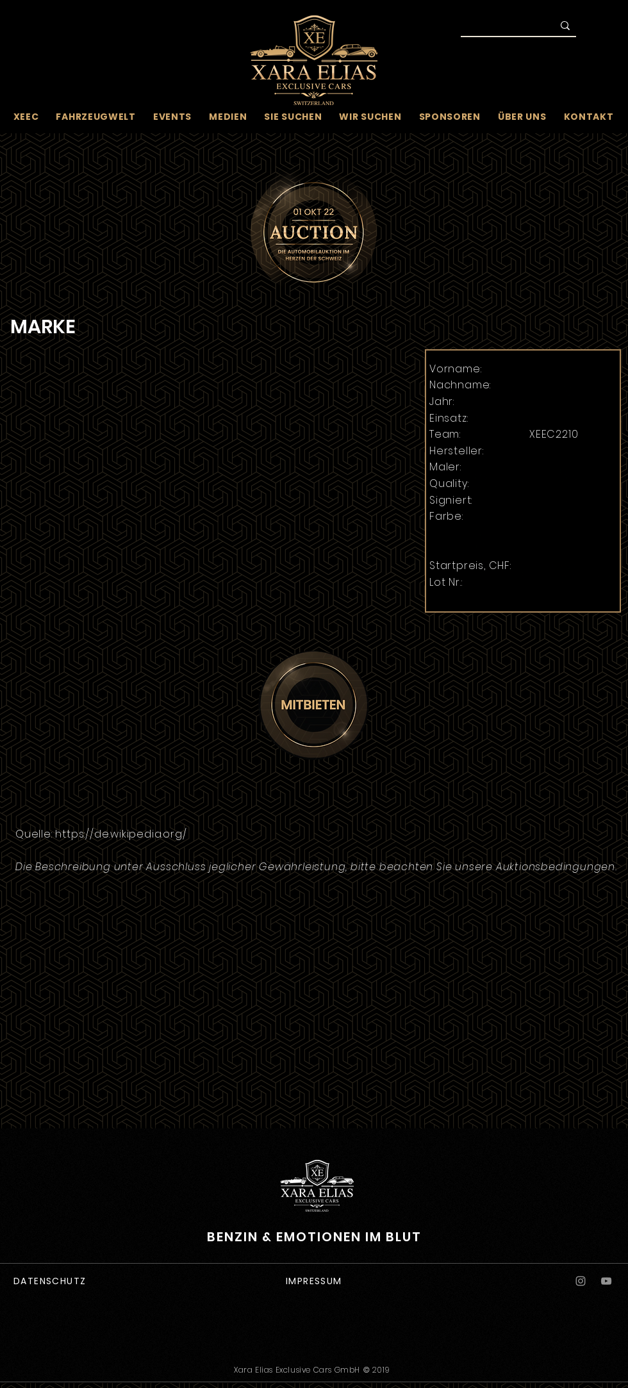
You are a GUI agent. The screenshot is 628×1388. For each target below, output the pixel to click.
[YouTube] (606, 1281)
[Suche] (497, 26)
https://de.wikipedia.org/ (120, 834)
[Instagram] (580, 1281)
